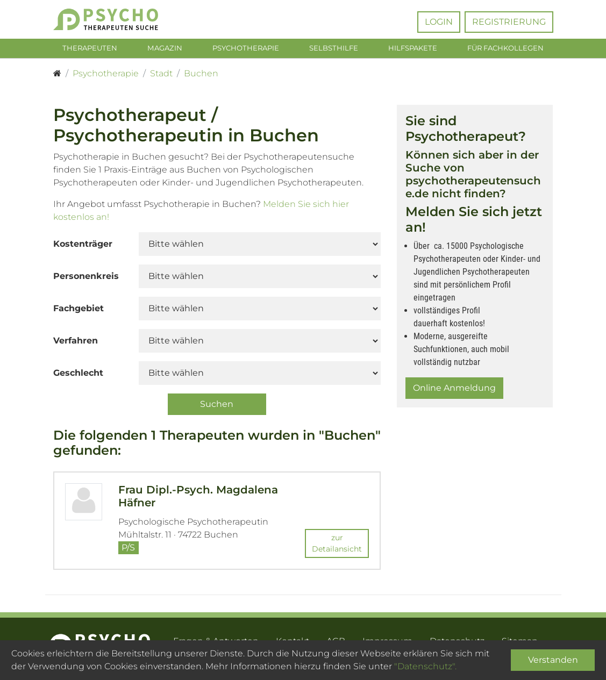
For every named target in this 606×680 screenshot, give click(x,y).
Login (439, 22)
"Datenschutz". (425, 666)
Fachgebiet (78, 310)
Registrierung (509, 22)
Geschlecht (78, 375)
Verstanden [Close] (553, 660)
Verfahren (75, 343)
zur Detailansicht (337, 545)
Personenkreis (86, 278)
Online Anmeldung (454, 390)
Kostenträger (82, 246)
